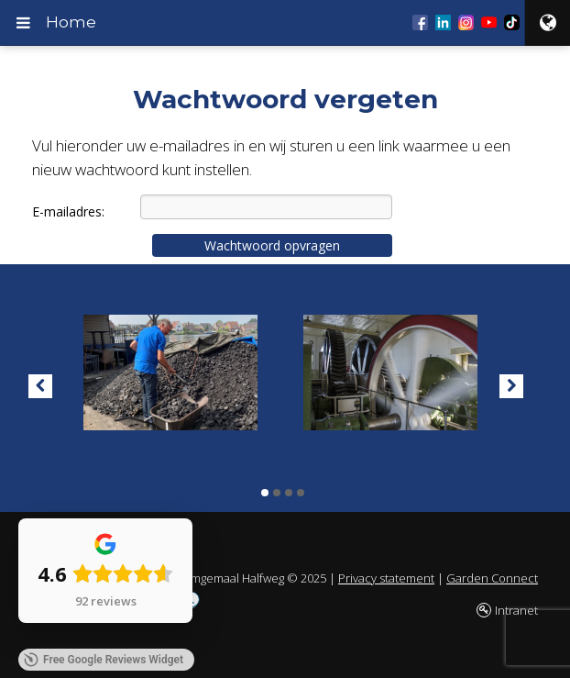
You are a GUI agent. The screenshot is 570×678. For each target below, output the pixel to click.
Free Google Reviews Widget (103, 659)
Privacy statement (386, 578)
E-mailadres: (68, 211)
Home (71, 22)
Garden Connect (492, 578)
